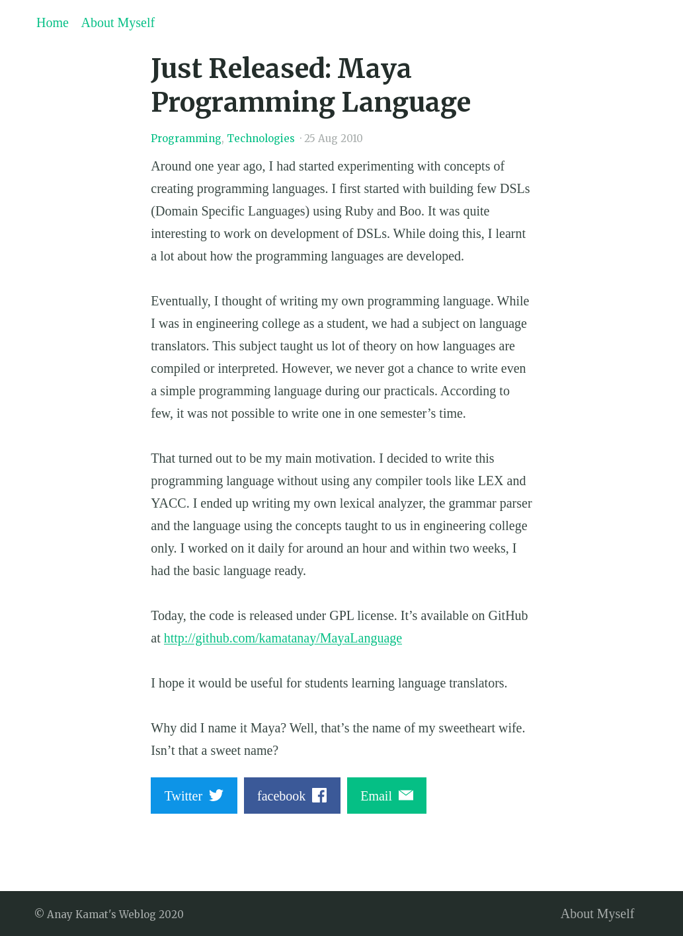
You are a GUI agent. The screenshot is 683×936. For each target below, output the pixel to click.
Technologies (261, 138)
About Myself (118, 22)
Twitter (194, 795)
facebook (292, 795)
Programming (186, 138)
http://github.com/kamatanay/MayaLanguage (283, 638)
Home (52, 22)
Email (386, 795)
